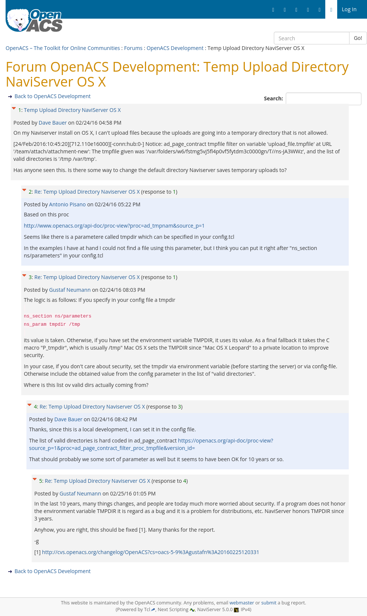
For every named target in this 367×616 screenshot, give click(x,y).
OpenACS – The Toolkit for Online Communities (63, 47)
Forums (133, 47)
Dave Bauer (53, 122)
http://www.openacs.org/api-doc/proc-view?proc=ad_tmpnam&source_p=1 (114, 225)
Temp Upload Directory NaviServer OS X (72, 109)
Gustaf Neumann (70, 289)
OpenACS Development (174, 47)
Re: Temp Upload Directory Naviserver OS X (87, 191)
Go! (358, 37)
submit (268, 603)
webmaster (242, 603)
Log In (349, 9)
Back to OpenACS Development (53, 96)
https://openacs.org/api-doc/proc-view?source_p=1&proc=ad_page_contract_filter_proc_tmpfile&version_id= (151, 444)
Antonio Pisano (68, 204)
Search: (274, 98)
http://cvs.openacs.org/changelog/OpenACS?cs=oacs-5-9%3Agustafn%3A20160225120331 (150, 552)
